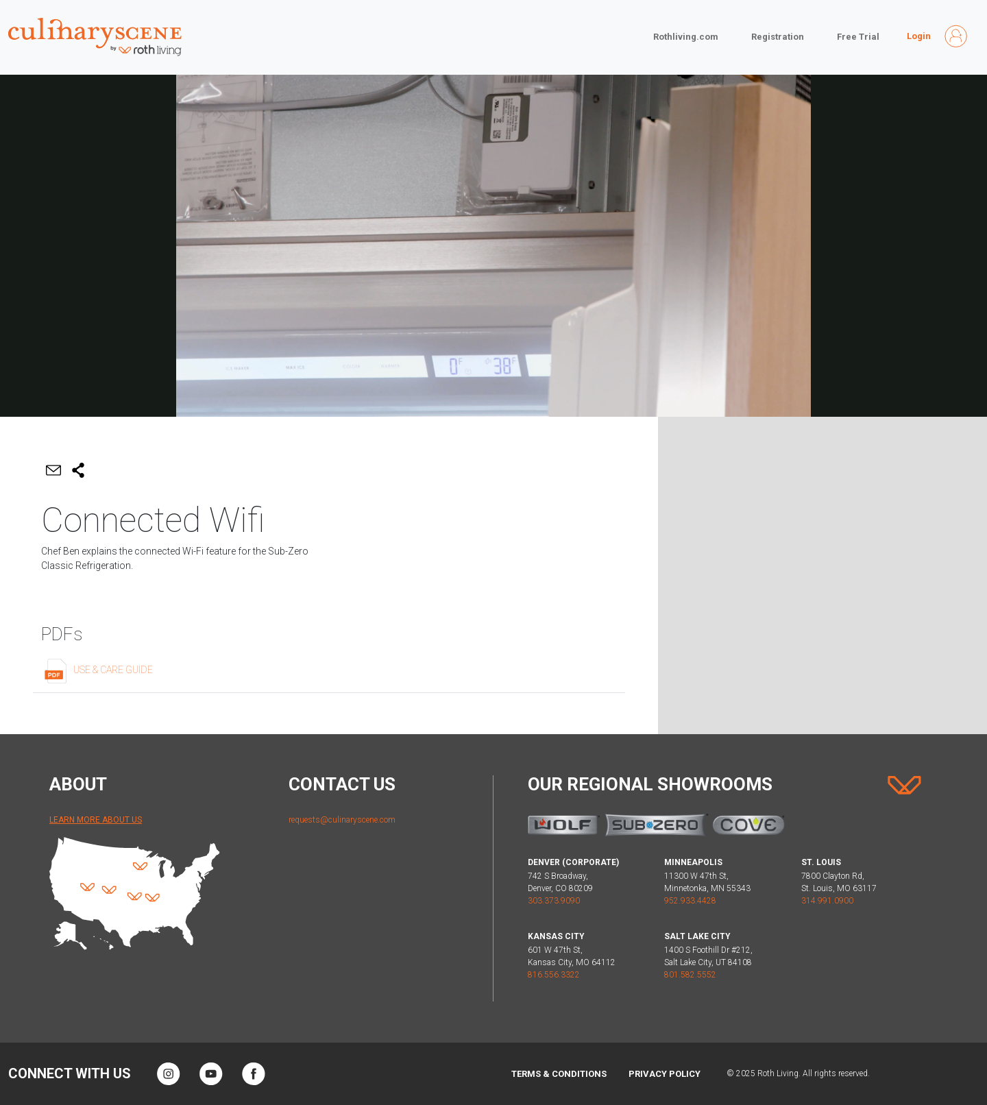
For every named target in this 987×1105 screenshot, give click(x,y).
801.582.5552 (690, 975)
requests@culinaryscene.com (342, 820)
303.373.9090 (554, 901)
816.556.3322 (554, 975)
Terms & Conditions (559, 1074)
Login (919, 36)
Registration (777, 37)
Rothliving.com (685, 37)
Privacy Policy (664, 1074)
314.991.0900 (827, 901)
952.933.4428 (690, 901)
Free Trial (858, 37)
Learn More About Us (95, 820)
